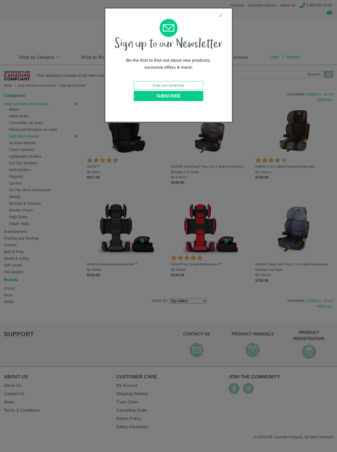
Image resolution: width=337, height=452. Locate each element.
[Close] (220, 16)
